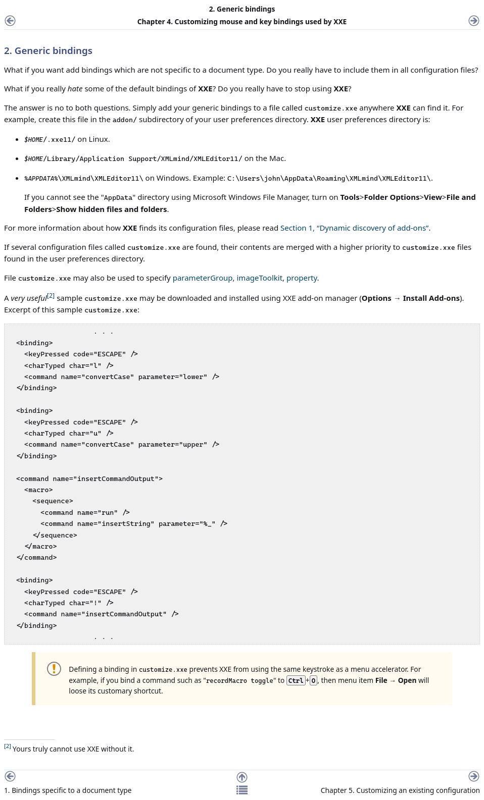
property (301, 278)
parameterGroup (203, 278)
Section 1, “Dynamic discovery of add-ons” (354, 228)
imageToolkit (259, 278)
